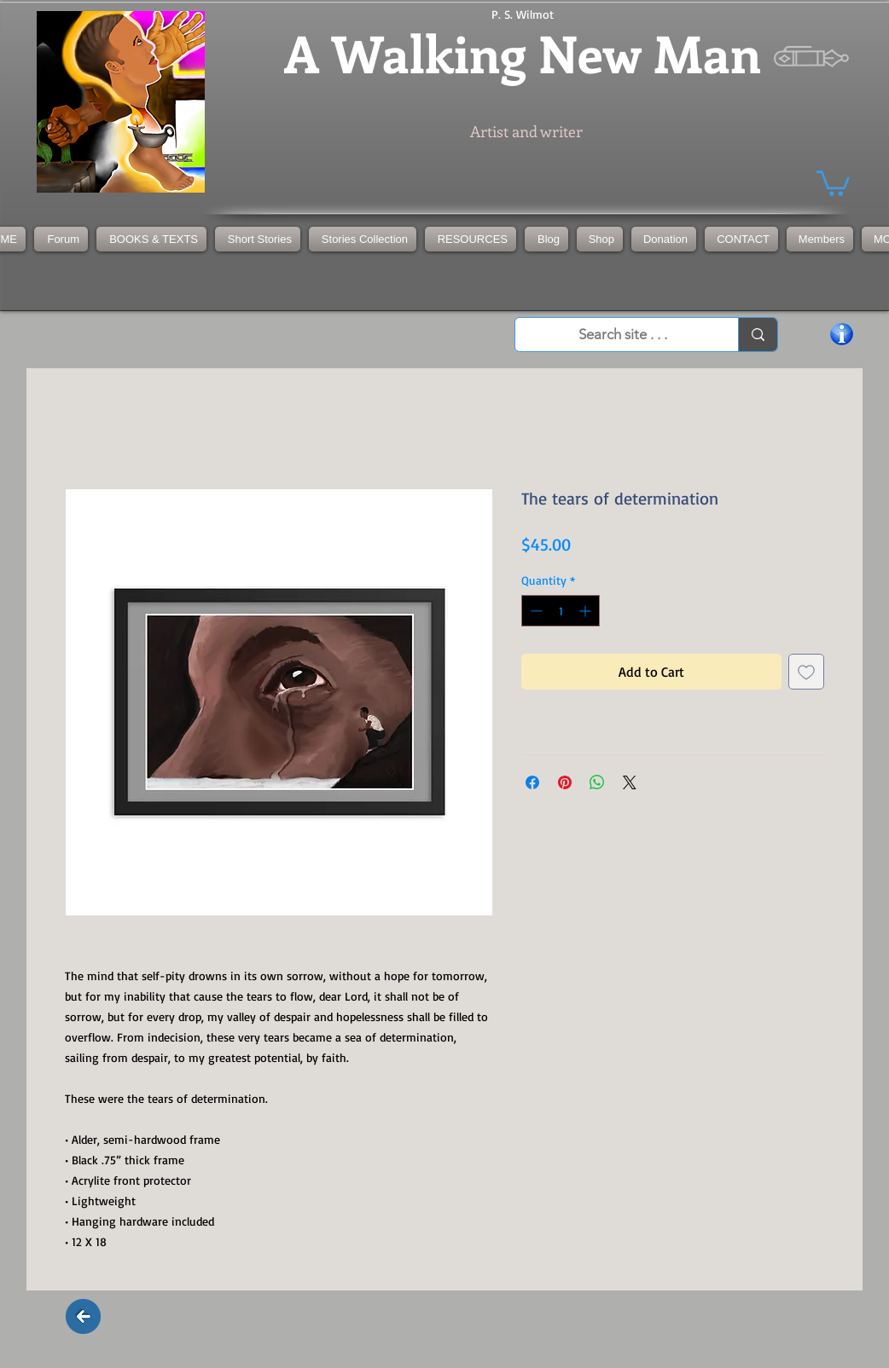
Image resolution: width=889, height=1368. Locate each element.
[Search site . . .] (622, 335)
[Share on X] (629, 782)
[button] (363, 239)
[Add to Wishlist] (806, 672)
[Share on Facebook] (532, 782)
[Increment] (586, 611)
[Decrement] (534, 611)
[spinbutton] (560, 611)
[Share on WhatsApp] (597, 782)
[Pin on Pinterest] (565, 782)
